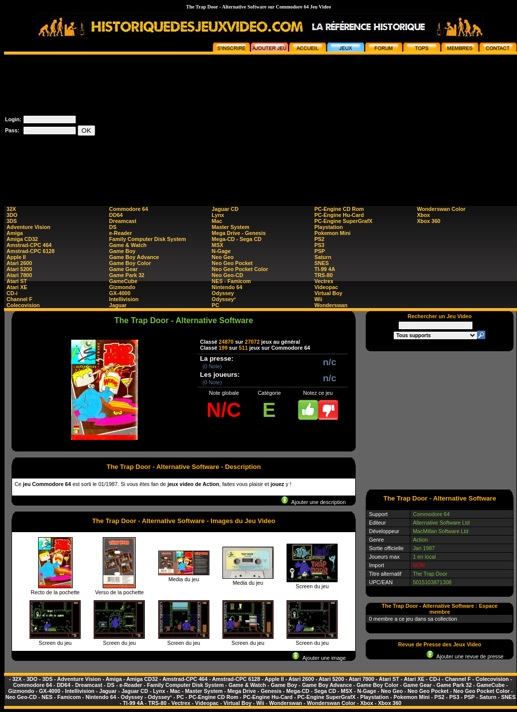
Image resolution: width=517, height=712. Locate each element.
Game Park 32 (127, 275)
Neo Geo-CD (227, 275)
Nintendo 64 (227, 287)
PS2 (319, 239)
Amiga (15, 233)
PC (215, 305)
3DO (12, 215)
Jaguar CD (225, 209)
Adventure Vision (28, 227)
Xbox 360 (428, 221)
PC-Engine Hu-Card (339, 215)
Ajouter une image (319, 658)
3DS (12, 221)
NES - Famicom (231, 281)
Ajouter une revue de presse (464, 656)
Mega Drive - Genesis (239, 233)
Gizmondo (122, 287)
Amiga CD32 (22, 239)
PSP (319, 251)
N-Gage (221, 251)
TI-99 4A (324, 269)
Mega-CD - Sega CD (237, 239)
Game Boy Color (130, 263)
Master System (230, 227)
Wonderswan (330, 305)
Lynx (218, 215)
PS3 (319, 245)
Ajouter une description (313, 502)
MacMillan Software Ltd (440, 531)
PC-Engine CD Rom (339, 209)
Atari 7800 (19, 275)
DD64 (116, 215)
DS (113, 227)
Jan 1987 (424, 548)
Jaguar (118, 305)
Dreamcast (123, 221)
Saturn (322, 257)
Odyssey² (224, 299)
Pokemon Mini (332, 233)
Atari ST (17, 281)
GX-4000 (120, 293)
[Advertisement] (337, 125)
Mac (217, 221)
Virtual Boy (328, 293)
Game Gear (123, 269)
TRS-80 (323, 275)
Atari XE (17, 287)
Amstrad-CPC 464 (29, 245)
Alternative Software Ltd (441, 523)
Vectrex (323, 281)
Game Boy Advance (134, 257)
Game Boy (122, 251)
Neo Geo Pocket (232, 263)
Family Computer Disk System (147, 239)
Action (420, 540)
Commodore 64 (128, 209)
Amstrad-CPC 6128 (31, 251)
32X (11, 209)
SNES (321, 263)
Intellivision (124, 299)
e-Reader (120, 233)
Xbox (423, 215)
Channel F (20, 299)
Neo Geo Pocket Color (240, 269)
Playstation (328, 227)
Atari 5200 (19, 269)
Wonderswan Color (441, 209)
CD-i (12, 293)
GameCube (123, 281)
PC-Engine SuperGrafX (343, 221)
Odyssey (223, 293)
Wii (318, 299)
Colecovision (23, 305)
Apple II (16, 257)
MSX (217, 245)
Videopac (326, 287)
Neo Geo (223, 257)
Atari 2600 (19, 263)
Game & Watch (128, 245)
